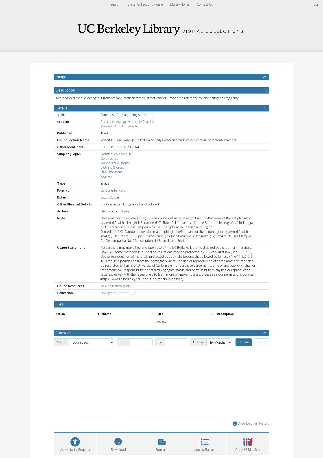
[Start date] (141, 342)
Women (106, 176)
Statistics (63, 332)
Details (61, 108)
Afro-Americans (111, 172)
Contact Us (205, 4)
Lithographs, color (113, 190)
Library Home (180, 4)
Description (65, 90)
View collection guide (115, 286)
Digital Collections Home (145, 4)
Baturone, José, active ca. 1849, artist (126, 122)
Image (61, 76)
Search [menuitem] (115, 4)
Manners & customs (115, 163)
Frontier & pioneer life (116, 154)
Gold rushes (109, 158)
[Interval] (219, 342)
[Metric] (91, 342)
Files (59, 304)
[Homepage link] (161, 28)
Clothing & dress (112, 167)
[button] (161, 443)
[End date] (176, 342)
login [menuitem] (316, 4)
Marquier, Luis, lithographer (120, 126)
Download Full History (251, 423)
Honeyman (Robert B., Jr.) (118, 293)
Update (243, 342)
